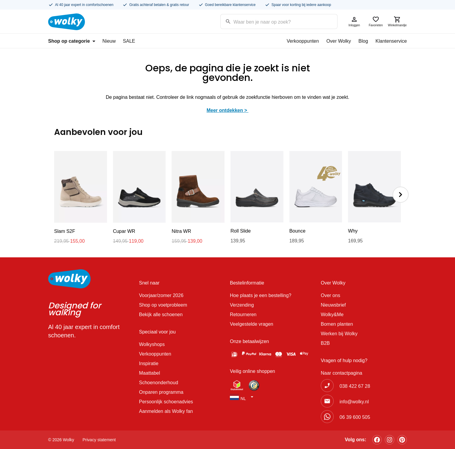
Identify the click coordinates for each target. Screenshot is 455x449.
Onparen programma (161, 392)
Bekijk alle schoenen (161, 314)
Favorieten (375, 21)
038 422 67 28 (355, 386)
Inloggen (354, 21)
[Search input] (271, 21)
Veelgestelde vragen (251, 324)
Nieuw (109, 41)
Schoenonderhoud (158, 382)
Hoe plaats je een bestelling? (260, 295)
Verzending (242, 304)
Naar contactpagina (341, 373)
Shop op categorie (71, 41)
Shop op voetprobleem (163, 304)
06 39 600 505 (355, 417)
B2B (325, 343)
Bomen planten (337, 324)
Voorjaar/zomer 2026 (161, 295)
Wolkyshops (152, 344)
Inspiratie (148, 363)
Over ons (330, 295)
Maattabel (149, 373)
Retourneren (243, 314)
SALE (129, 41)
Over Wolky (338, 41)
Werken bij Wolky (339, 333)
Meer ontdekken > (227, 110)
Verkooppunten (303, 41)
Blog (363, 41)
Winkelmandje (397, 21)
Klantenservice (391, 41)
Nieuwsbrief (333, 304)
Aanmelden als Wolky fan (166, 411)
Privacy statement (99, 439)
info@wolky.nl (354, 401)
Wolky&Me (332, 314)
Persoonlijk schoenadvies (166, 401)
